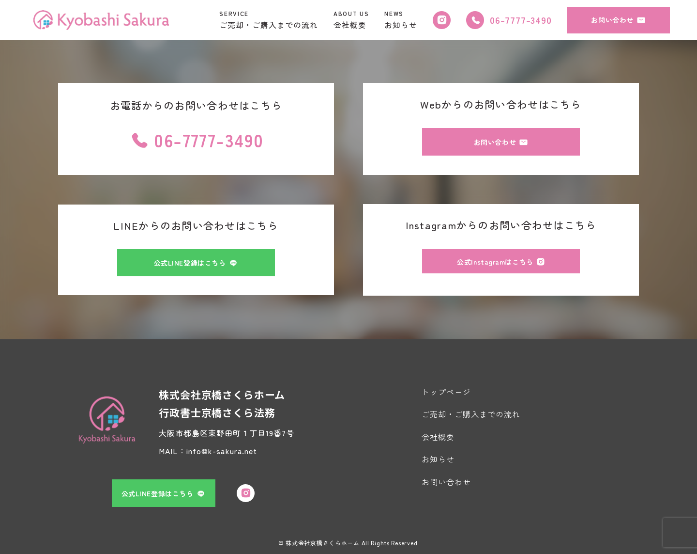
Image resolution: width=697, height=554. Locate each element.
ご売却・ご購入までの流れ (471, 414)
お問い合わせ (446, 482)
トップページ (446, 391)
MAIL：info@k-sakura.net (208, 451)
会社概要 (438, 437)
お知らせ (438, 459)
